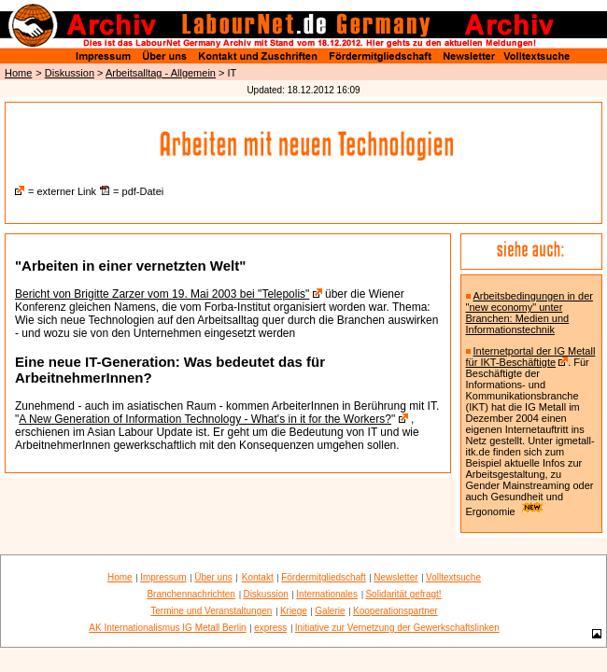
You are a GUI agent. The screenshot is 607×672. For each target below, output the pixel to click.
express (270, 628)
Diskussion (69, 72)
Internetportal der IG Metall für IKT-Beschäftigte (531, 356)
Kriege (293, 611)
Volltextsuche (453, 577)
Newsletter (395, 577)
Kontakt (258, 577)
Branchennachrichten (191, 594)
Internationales (327, 594)
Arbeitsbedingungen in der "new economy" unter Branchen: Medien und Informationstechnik (529, 312)
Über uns (213, 577)
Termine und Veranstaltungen (211, 611)
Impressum (163, 577)
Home (18, 72)
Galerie (330, 611)
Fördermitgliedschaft (323, 577)
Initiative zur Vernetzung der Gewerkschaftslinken (397, 628)
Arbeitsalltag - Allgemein (161, 72)
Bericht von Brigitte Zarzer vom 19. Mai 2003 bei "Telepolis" (162, 294)
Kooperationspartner (395, 611)
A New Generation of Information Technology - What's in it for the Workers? (205, 419)
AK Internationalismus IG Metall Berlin (167, 628)
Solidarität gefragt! (403, 594)
